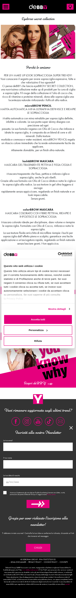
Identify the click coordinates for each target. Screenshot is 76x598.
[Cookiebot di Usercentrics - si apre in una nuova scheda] (58, 254)
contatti (67, 584)
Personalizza (38, 330)
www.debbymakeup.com (30, 570)
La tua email (8, 440)
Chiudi (38, 547)
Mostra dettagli (57, 309)
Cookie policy (50, 562)
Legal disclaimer (18, 562)
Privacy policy (51, 494)
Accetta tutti (38, 319)
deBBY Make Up (38, 6)
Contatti (64, 562)
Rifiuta (38, 340)
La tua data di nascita (11, 475)
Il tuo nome (7, 458)
